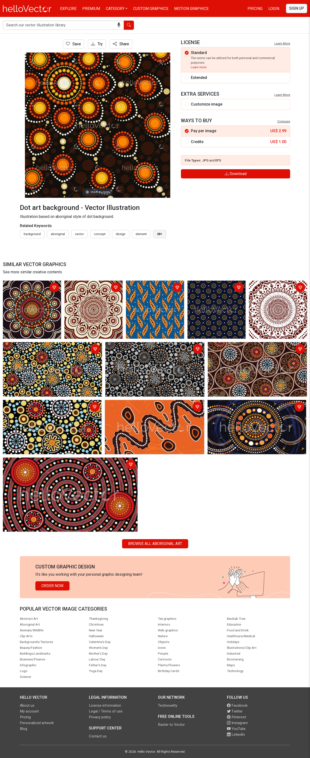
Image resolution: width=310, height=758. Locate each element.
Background (32, 234)
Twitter (235, 711)
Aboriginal (58, 234)
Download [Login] (236, 173)
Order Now (52, 585)
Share (121, 44)
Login (273, 8)
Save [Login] (73, 44)
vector (79, 234)
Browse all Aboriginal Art (155, 543)
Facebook (237, 705)
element (141, 234)
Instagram (237, 723)
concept (100, 234)
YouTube (236, 729)
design (120, 234)
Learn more (199, 67)
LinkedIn (236, 734)
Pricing (255, 8)
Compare (283, 121)
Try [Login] (97, 44)
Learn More (282, 43)
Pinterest (236, 717)
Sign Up (296, 8)
